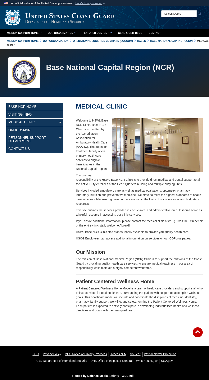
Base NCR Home (22, 107)
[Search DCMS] (179, 13)
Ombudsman (19, 130)
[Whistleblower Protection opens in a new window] (160, 354)
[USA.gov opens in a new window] (167, 360)
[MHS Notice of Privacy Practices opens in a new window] (86, 354)
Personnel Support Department (27, 139)
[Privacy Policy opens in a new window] (52, 354)
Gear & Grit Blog (130, 33)
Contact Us (19, 149)
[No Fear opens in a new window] (135, 354)
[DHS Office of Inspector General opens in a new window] (112, 360)
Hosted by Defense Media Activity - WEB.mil (103, 375)
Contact (155, 33)
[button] (90, 3)
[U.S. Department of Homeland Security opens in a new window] (61, 360)
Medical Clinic (21, 122)
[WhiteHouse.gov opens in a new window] (147, 360)
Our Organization (62, 33)
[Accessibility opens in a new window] (118, 354)
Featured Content (97, 33)
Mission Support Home (24, 33)
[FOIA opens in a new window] (35, 354)
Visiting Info (20, 114)
